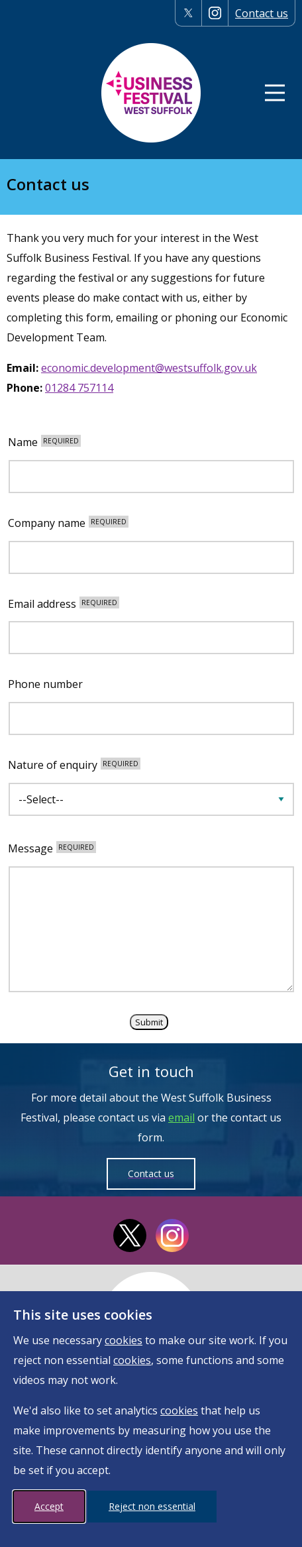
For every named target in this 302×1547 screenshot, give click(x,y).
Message (52, 848)
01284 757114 (79, 387)
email (181, 1117)
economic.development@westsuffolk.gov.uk (149, 368)
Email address (63, 604)
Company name (68, 523)
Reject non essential (152, 1506)
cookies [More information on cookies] (123, 1340)
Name (44, 442)
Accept (49, 1506)
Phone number (45, 684)
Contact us (261, 13)
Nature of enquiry (74, 765)
